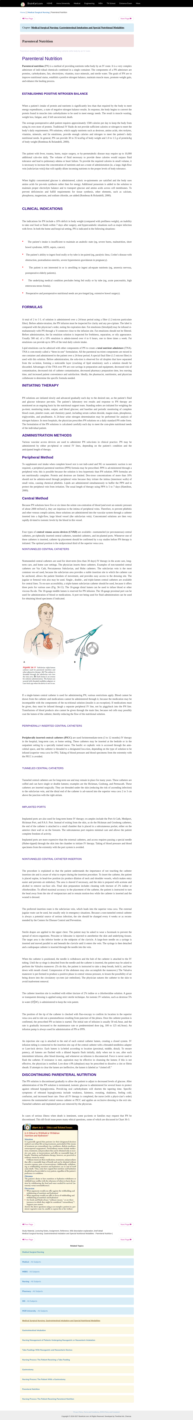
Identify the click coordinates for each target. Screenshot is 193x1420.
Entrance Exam (125, 3)
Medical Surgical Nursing (38, 12)
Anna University (63, 3)
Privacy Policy (78, 1412)
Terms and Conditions (91, 1412)
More (138, 3)
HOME (49, 3)
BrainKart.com (35, 3)
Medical (77, 3)
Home (22, 12)
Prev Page (27, 18)
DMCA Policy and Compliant (110, 1412)
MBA (100, 3)
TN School (111, 3)
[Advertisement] (155, 51)
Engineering (89, 3)
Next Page (126, 18)
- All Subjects (31, 1262)
